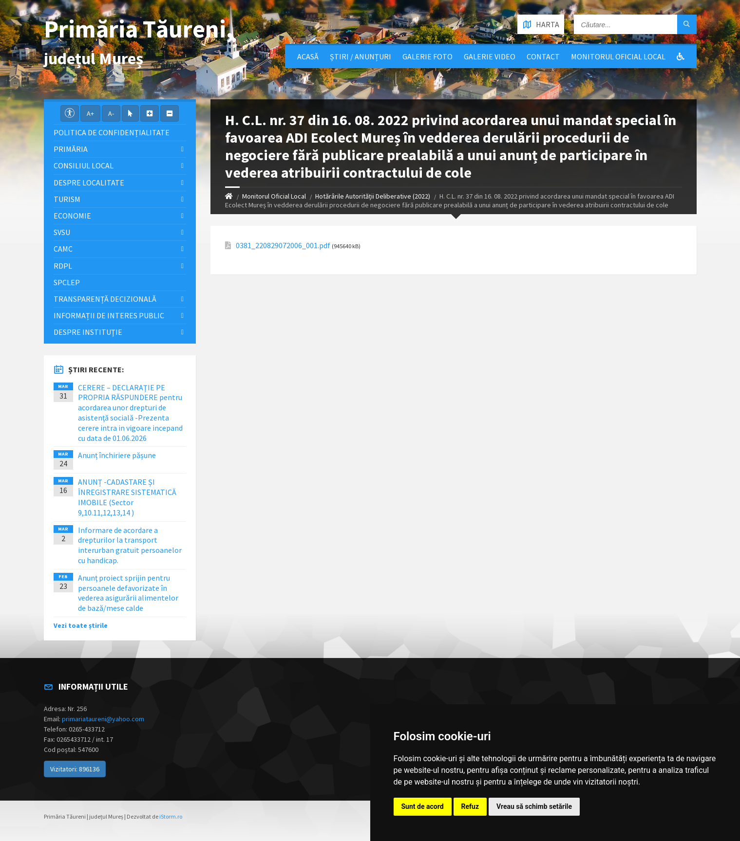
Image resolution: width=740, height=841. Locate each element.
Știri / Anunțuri (360, 56)
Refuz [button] (470, 806)
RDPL (63, 266)
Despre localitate (89, 182)
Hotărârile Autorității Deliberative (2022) (372, 196)
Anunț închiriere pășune (117, 455)
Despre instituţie (88, 332)
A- (111, 113)
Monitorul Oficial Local (618, 56)
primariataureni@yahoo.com (103, 718)
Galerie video (489, 56)
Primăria (71, 149)
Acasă (308, 56)
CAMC (63, 249)
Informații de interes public (109, 315)
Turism (67, 199)
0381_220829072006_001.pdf (283, 245)
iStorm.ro (170, 816)
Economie (72, 215)
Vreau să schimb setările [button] (534, 806)
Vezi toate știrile (81, 625)
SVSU (62, 232)
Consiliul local (84, 165)
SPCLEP (67, 282)
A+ (90, 113)
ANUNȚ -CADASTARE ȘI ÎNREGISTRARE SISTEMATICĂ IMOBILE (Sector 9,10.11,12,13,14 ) (127, 497)
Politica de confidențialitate (112, 132)
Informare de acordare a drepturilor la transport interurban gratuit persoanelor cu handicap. (130, 545)
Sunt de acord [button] (422, 806)
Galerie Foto (427, 56)
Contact (543, 56)
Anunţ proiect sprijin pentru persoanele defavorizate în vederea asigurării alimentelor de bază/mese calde (128, 593)
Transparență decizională (105, 299)
